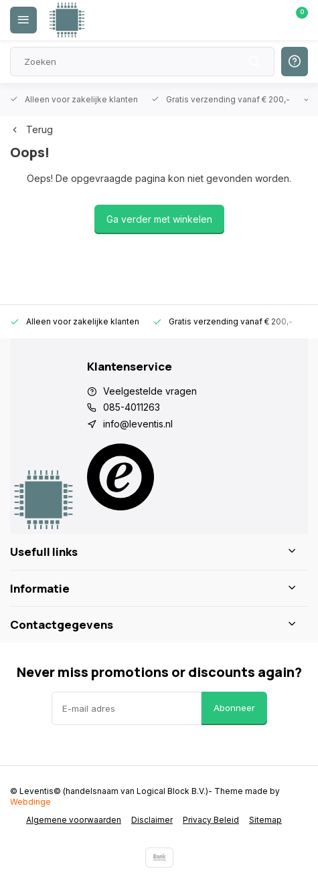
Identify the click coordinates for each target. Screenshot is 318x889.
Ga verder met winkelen (159, 219)
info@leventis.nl (138, 423)
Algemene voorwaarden (73, 820)
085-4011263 (131, 407)
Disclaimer (152, 820)
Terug (31, 129)
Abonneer (234, 707)
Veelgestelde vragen (150, 391)
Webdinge (30, 802)
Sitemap (265, 820)
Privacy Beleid (211, 820)
